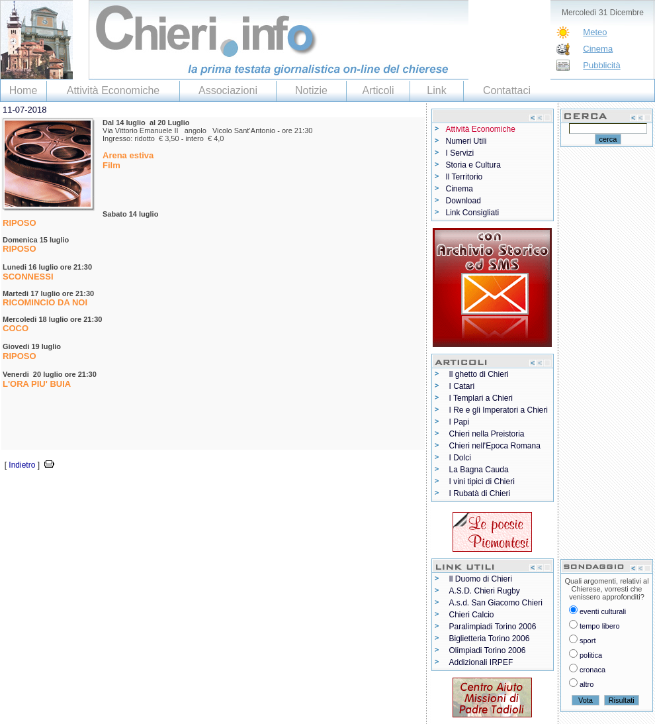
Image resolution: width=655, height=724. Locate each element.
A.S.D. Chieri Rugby (484, 590)
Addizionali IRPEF (481, 662)
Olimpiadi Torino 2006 (487, 650)
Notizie (311, 90)
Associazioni (227, 90)
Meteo (595, 32)
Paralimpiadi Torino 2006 (493, 626)
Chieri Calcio (471, 614)
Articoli (378, 90)
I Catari (462, 386)
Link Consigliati (473, 212)
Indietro (22, 465)
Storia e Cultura (473, 165)
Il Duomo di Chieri (480, 579)
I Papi (459, 422)
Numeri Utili (466, 141)
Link (436, 90)
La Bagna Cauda (479, 469)
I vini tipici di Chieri (482, 481)
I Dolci (460, 457)
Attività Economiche (113, 90)
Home (23, 90)
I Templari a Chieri (481, 398)
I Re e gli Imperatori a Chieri (498, 410)
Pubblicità (601, 65)
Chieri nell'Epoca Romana (495, 445)
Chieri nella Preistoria (487, 434)
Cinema (598, 49)
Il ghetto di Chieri (479, 374)
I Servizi (460, 153)
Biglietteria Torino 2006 (489, 638)
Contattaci (507, 90)
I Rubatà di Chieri (480, 493)
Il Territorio (464, 176)
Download (463, 200)
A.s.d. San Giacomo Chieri (496, 602)
